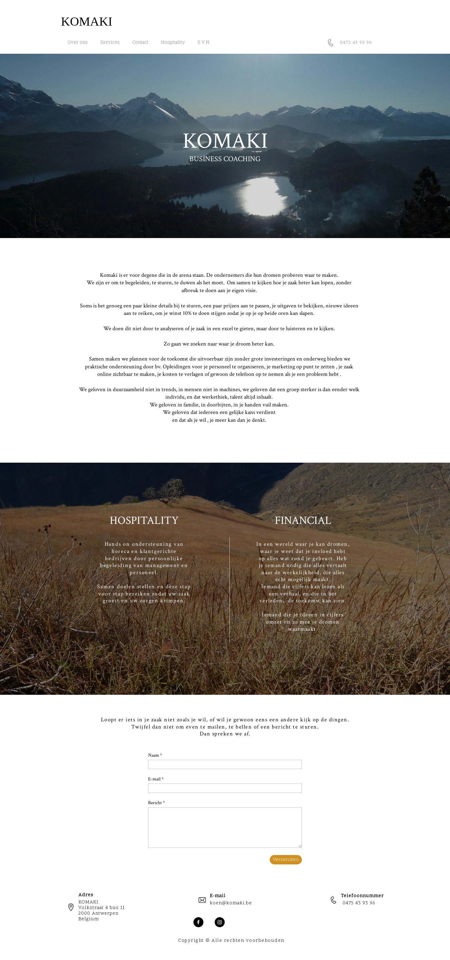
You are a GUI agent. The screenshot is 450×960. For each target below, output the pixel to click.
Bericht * (156, 803)
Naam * (155, 755)
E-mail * (156, 779)
